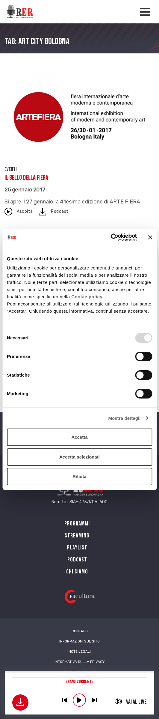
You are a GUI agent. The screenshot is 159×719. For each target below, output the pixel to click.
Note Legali (80, 651)
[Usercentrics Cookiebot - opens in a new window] (110, 237)
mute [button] (118, 701)
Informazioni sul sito (79, 641)
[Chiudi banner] (150, 237)
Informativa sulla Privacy (79, 662)
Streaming (77, 535)
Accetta (79, 437)
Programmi (77, 523)
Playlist (77, 547)
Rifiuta (79, 476)
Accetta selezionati (79, 456)
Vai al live (136, 701)
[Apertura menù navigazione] (145, 12)
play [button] (79, 700)
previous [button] (64, 700)
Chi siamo (77, 571)
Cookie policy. (87, 296)
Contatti (80, 631)
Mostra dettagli (124, 418)
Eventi (10, 169)
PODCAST (77, 559)
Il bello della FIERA (26, 178)
